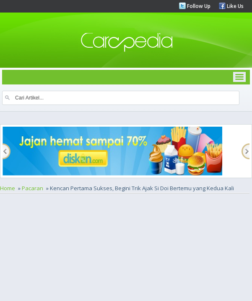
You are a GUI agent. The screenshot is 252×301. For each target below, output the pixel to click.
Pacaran (32, 188)
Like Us (235, 6)
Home (7, 188)
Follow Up (198, 6)
